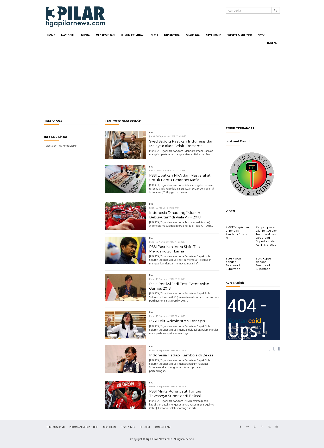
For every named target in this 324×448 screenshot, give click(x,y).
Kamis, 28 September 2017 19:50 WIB (167, 350)
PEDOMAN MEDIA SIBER (83, 427)
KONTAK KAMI (163, 427)
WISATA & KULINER (240, 35)
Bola (151, 132)
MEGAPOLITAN (105, 35)
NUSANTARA (172, 35)
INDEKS (272, 43)
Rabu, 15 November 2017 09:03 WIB (167, 279)
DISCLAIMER (128, 427)
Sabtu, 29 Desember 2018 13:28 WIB (167, 170)
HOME (51, 35)
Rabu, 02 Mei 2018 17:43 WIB (164, 207)
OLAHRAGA (193, 35)
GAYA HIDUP (213, 35)
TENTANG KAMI (55, 427)
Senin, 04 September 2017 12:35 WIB (167, 386)
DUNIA (85, 35)
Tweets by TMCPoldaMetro (60, 145)
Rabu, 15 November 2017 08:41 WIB (167, 316)
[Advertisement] (162, 83)
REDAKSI (145, 427)
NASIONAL (68, 35)
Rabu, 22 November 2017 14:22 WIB (167, 242)
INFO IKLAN (109, 427)
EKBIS (154, 35)
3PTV (261, 35)
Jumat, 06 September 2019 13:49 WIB (167, 136)
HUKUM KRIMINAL (132, 35)
